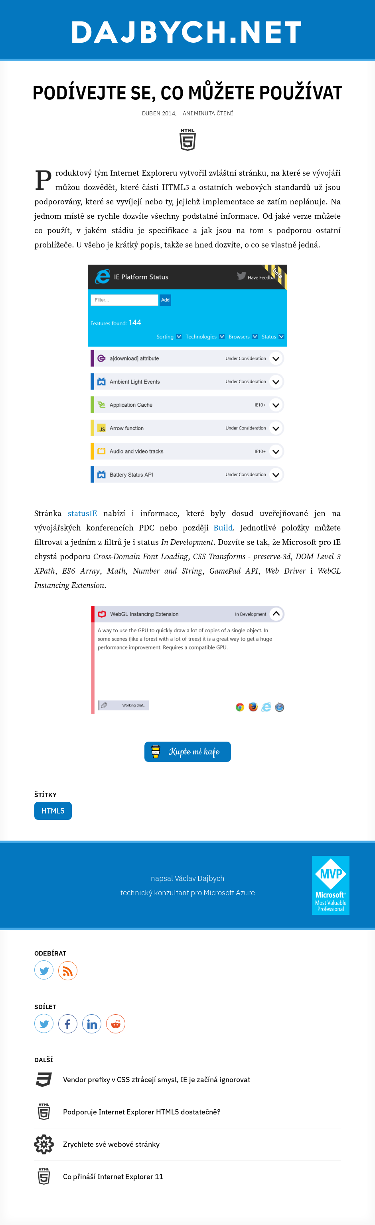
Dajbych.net (187, 30)
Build (223, 527)
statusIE (82, 513)
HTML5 (53, 810)
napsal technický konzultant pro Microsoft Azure (187, 885)
